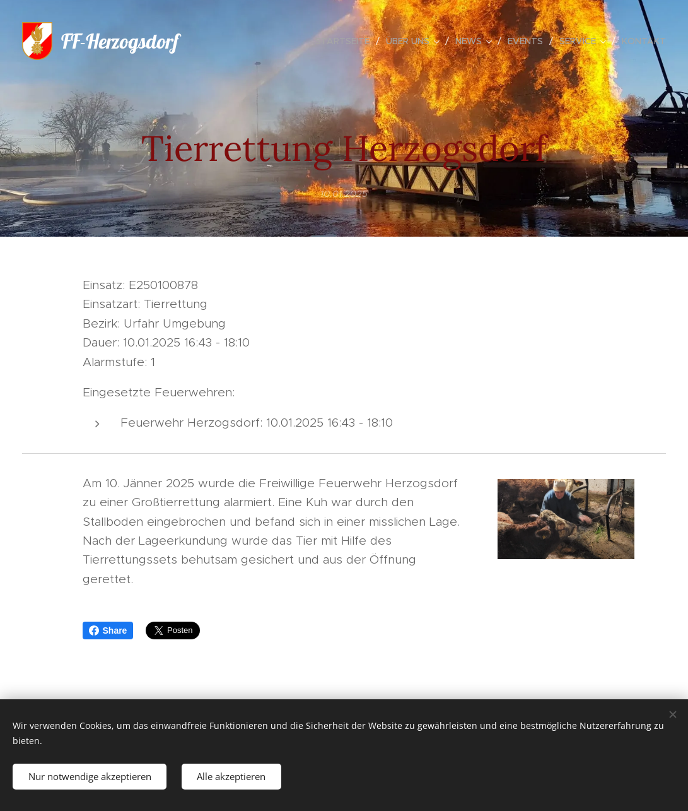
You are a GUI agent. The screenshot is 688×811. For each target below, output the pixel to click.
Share (108, 630)
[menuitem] (346, 41)
